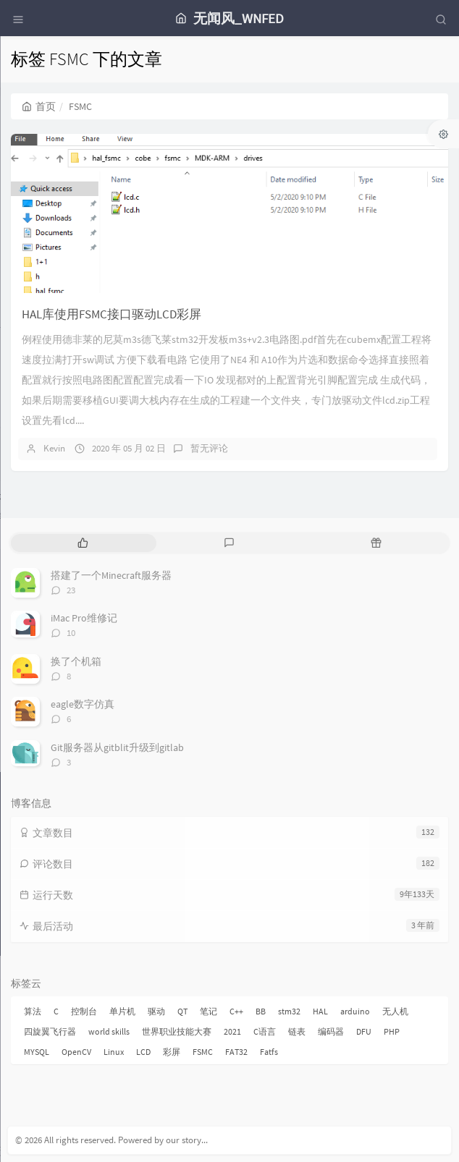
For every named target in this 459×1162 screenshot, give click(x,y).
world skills (109, 1031)
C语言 (264, 1031)
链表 (297, 1031)
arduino (355, 1011)
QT (182, 1011)
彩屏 (171, 1051)
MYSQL (36, 1051)
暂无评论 (209, 448)
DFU (363, 1031)
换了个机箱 (76, 661)
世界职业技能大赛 (176, 1031)
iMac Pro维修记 (84, 617)
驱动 (156, 1011)
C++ (236, 1011)
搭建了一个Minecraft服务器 (111, 575)
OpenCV (76, 1051)
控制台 (84, 1011)
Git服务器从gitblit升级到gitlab (117, 747)
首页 (39, 106)
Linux (114, 1051)
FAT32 (236, 1051)
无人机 (395, 1011)
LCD (143, 1051)
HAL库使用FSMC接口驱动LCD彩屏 (111, 314)
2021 (232, 1031)
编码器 (331, 1031)
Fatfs (269, 1051)
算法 (32, 1011)
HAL (320, 1011)
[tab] (82, 543)
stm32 (289, 1011)
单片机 (122, 1011)
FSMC (203, 1051)
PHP (392, 1031)
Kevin (54, 448)
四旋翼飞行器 (50, 1031)
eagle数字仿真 (82, 704)
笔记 (208, 1011)
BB (261, 1011)
